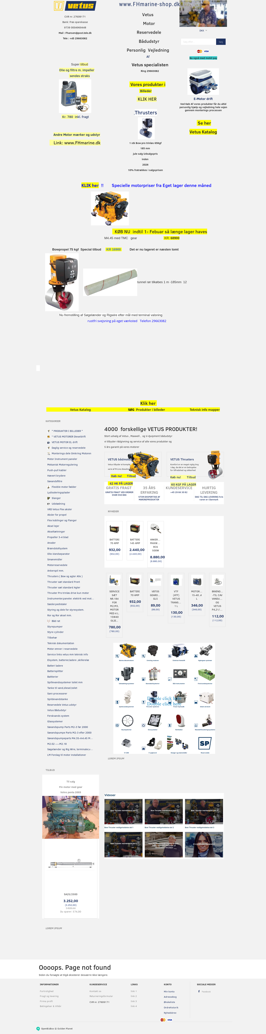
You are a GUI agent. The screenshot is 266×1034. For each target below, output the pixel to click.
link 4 (134, 1006)
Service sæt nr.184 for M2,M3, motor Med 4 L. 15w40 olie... (114, 606)
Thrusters (146, 112)
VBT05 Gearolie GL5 (155, 595)
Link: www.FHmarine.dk (77, 142)
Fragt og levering (49, 996)
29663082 (158, 321)
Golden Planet (65, 1028)
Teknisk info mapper (205, 409)
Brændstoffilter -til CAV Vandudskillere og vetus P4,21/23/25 (217, 600)
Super (75, 64)
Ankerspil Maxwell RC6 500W (155, 545)
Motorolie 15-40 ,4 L (196, 595)
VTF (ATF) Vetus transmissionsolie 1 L (176, 599)
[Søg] (221, 41)
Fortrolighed (46, 991)
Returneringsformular (101, 996)
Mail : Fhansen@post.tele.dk (75, 33)
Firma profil (46, 1001)
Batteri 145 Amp (135, 541)
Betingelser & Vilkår (50, 1006)
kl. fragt (75, 117)
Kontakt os (95, 991)
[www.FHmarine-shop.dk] (149, 4)
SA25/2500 (70, 894)
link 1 (134, 991)
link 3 (134, 1001)
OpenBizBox (47, 1028)
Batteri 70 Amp (114, 541)
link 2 (134, 996)
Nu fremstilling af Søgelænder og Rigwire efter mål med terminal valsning (110, 315)
